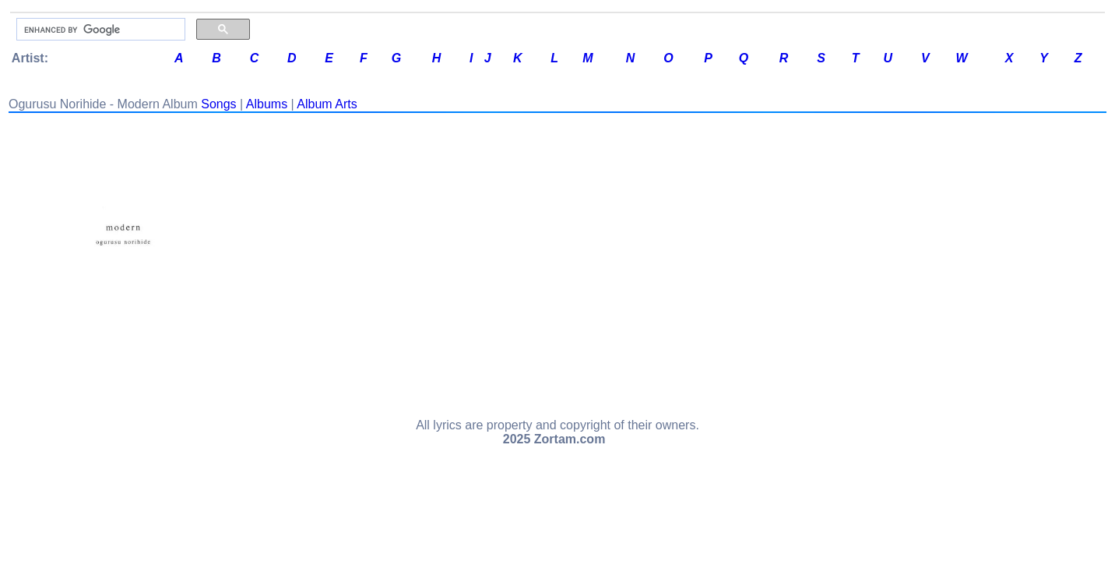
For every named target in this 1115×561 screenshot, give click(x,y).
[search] (99, 30)
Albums (266, 104)
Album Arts (327, 104)
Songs (218, 104)
